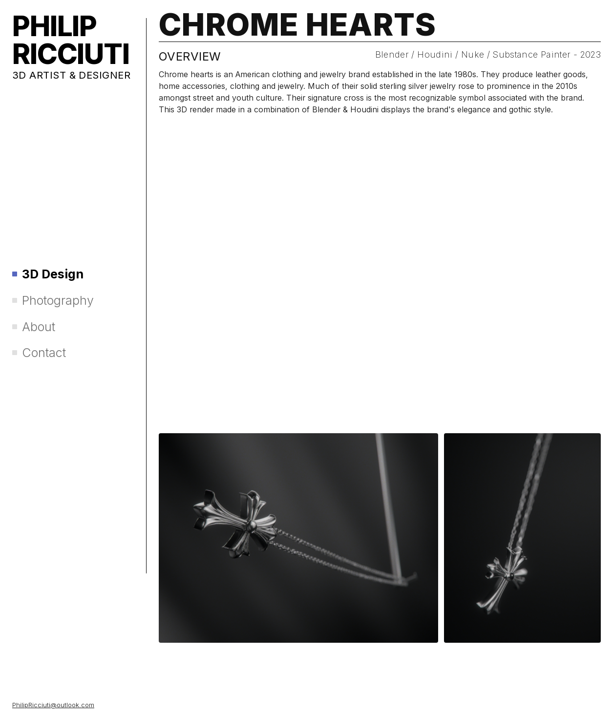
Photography (53, 301)
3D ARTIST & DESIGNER (71, 75)
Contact (39, 353)
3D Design (48, 274)
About (33, 327)
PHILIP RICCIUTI (70, 40)
